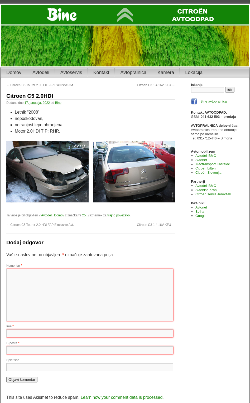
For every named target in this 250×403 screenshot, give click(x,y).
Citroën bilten (205, 168)
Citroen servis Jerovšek (213, 194)
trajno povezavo (118, 215)
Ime (10, 326)
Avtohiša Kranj (206, 190)
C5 (84, 215)
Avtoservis (71, 72)
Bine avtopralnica (213, 101)
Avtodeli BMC (205, 156)
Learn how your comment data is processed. (122, 397)
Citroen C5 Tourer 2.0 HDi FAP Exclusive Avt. (40, 85)
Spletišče (12, 360)
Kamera (165, 72)
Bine (58, 103)
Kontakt (101, 72)
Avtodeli (40, 72)
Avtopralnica (133, 72)
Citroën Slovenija (208, 172)
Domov (13, 72)
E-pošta (12, 343)
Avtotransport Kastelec (212, 164)
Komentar (14, 266)
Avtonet (201, 160)
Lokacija (194, 72)
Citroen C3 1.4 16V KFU (156, 85)
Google (200, 216)
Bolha (199, 211)
